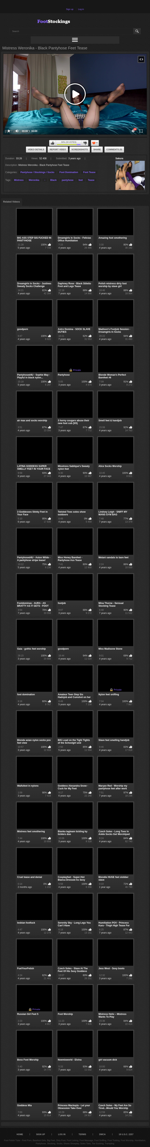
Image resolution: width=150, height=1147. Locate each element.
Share (97, 149)
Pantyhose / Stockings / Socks (37, 172)
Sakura (119, 158)
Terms (82, 1134)
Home (20, 1134)
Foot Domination (68, 172)
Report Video (58, 149)
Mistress (19, 180)
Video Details (36, 149)
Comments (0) (114, 149)
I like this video (52, 143)
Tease (91, 180)
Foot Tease (89, 172)
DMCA (102, 1134)
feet (81, 180)
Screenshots (79, 149)
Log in (81, 9)
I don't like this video (85, 143)
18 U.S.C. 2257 (126, 1134)
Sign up (69, 9)
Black (53, 180)
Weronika (34, 180)
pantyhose (67, 180)
